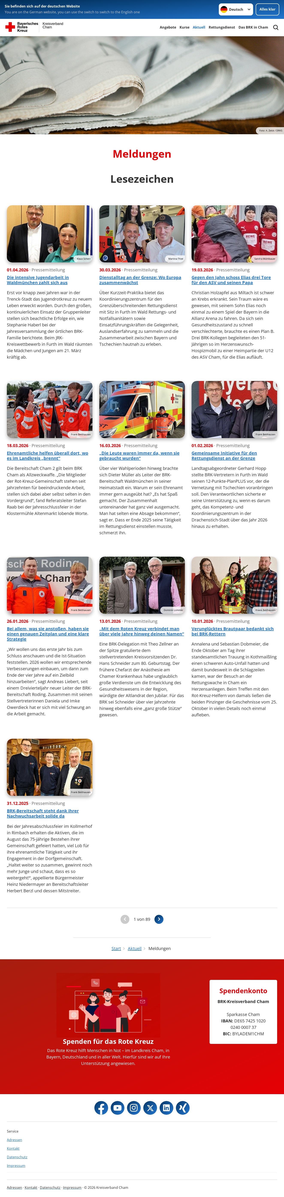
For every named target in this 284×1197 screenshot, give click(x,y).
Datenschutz (17, 1157)
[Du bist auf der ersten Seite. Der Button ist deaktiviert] (124, 919)
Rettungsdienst (222, 27)
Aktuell (199, 27)
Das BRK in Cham (253, 27)
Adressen (14, 1140)
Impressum (16, 1165)
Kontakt (13, 1148)
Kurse (184, 27)
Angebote (168, 27)
